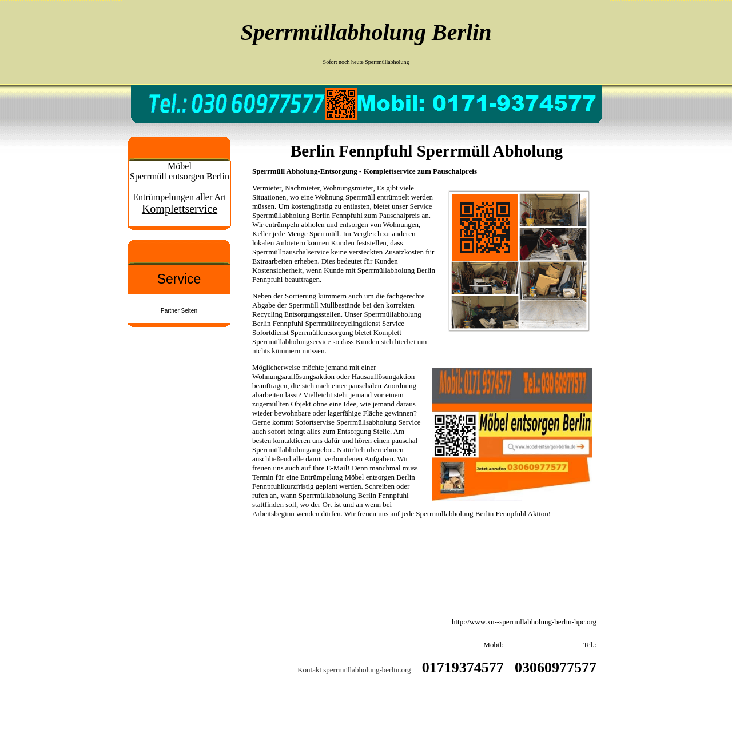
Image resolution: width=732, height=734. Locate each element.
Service (179, 279)
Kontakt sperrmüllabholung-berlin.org (354, 669)
